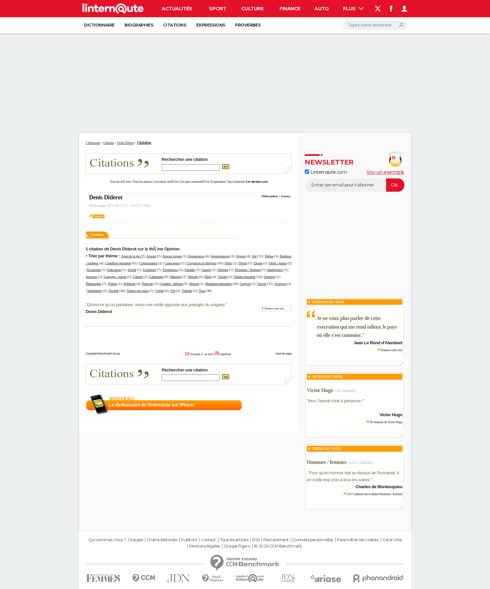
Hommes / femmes (248, 270)
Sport (217, 9)
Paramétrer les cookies (358, 540)
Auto (321, 9)
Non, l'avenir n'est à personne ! (335, 400)
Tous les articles (234, 540)
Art (254, 256)
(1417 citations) (360, 462)
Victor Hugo (320, 390)
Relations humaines (218, 284)
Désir (228, 263)
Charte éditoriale (162, 540)
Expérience (170, 270)
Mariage (175, 277)
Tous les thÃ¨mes (120, 181)
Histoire (222, 270)
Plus (353, 9)
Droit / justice (278, 263)
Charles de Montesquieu (379, 486)
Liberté (138, 277)
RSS (256, 540)
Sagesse (245, 284)
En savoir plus (277, 405)
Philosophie (93, 284)
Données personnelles (312, 540)
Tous (202, 291)
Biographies (138, 25)
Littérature (156, 277)
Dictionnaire (99, 25)
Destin (243, 263)
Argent (240, 256)
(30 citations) (345, 390)
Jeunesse (91, 277)
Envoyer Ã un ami (201, 354)
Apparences (196, 256)
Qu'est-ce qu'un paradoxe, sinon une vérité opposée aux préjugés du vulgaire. (156, 304)
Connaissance (148, 263)
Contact (208, 540)
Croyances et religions (201, 263)
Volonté (187, 291)
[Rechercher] (375, 25)
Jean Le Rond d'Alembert (378, 342)
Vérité (159, 291)
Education (114, 270)
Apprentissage (219, 256)
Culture (252, 9)
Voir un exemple (385, 172)
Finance (290, 9)
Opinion (269, 277)
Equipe (136, 540)
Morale (193, 277)
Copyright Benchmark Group (103, 353)
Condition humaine (118, 263)
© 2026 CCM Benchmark (278, 546)
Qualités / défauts (171, 284)
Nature (222, 277)
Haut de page (284, 353)
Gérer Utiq (392, 540)
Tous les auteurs (142, 181)
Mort (207, 277)
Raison (194, 284)
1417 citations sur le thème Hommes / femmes (374, 494)
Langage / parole (115, 277)
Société (113, 291)
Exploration (218, 181)
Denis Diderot (105, 197)
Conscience (172, 263)
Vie (172, 291)
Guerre (206, 270)
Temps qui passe (138, 291)
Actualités (177, 9)
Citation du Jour (328, 302)
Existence (149, 270)
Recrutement (275, 540)
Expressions (210, 25)
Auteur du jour (327, 376)
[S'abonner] (354, 185)
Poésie (112, 284)
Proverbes (247, 25)
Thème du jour (326, 448)
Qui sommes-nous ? (107, 540)
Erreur (132, 270)
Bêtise (269, 256)
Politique (129, 284)
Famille (190, 270)
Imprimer (225, 354)
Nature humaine (245, 277)
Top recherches (236, 181)
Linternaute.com (326, 172)
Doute (258, 263)
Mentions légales (204, 546)
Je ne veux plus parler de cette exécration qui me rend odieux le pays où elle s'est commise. (357, 326)
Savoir (262, 284)
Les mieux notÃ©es (166, 181)
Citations (174, 25)
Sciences (280, 284)
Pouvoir (147, 284)
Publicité (189, 540)
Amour (151, 256)
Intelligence (275, 270)
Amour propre (172, 256)
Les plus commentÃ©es (194, 181)
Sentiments (94, 291)
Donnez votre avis (274, 308)
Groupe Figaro (237, 546)
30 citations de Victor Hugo (385, 422)
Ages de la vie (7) (132, 256)
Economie (94, 270)
